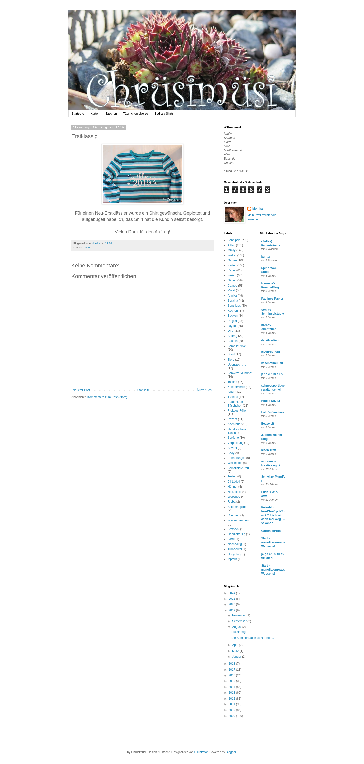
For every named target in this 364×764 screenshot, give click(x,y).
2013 (232, 692)
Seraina (233, 300)
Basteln (233, 341)
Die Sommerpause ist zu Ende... (252, 638)
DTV (231, 330)
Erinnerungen (236, 458)
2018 (232, 663)
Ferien (232, 275)
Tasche (232, 382)
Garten (232, 260)
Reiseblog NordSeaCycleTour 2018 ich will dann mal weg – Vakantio (273, 515)
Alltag (231, 245)
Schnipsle (234, 240)
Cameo (87, 247)
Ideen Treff (268, 450)
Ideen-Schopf (270, 351)
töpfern (232, 559)
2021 (232, 598)
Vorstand (233, 515)
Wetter (232, 255)
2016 (232, 675)
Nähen (232, 280)
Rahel (231, 270)
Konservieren (236, 387)
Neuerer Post (81, 390)
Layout (232, 326)
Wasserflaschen (238, 520)
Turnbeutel (235, 549)
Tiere (231, 359)
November (239, 615)
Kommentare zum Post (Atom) (107, 397)
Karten (95, 113)
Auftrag (232, 336)
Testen (232, 476)
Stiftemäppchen (238, 507)
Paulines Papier (272, 298)
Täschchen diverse (135, 113)
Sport (231, 354)
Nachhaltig (235, 544)
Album (232, 391)
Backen (233, 315)
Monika (257, 208)
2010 (232, 710)
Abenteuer (234, 424)
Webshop (234, 496)
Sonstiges (234, 305)
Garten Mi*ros (271, 531)
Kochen (233, 310)
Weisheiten (235, 463)
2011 (232, 704)
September (239, 621)
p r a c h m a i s (272, 374)
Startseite (78, 113)
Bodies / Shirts (163, 113)
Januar (237, 656)
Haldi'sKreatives (272, 412)
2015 (232, 681)
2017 (232, 669)
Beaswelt (267, 423)
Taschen (111, 113)
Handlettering (236, 534)
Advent (232, 448)
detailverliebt (270, 340)
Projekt (232, 321)
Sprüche (233, 437)
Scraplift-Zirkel (237, 346)
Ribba (231, 501)
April (235, 645)
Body (231, 453)
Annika (232, 295)
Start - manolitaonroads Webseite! (273, 542)
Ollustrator (201, 752)
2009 (232, 716)
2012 (232, 698)
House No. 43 (270, 401)
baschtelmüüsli (272, 363)
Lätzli (231, 539)
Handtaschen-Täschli (237, 431)
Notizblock (234, 492)
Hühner (232, 486)
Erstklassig (238, 632)
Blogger (231, 752)
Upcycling (234, 554)
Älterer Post (204, 390)
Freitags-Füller (237, 410)
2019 (232, 610)
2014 (232, 687)
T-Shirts (233, 397)
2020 (232, 604)
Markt (231, 290)
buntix (265, 256)
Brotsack (233, 529)
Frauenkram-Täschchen (236, 403)
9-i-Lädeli (234, 481)
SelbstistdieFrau (238, 468)
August (237, 627)
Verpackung (235, 443)
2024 (232, 593)
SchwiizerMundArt (240, 373)
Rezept (232, 419)
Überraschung (237, 364)
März (236, 651)
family (231, 250)
